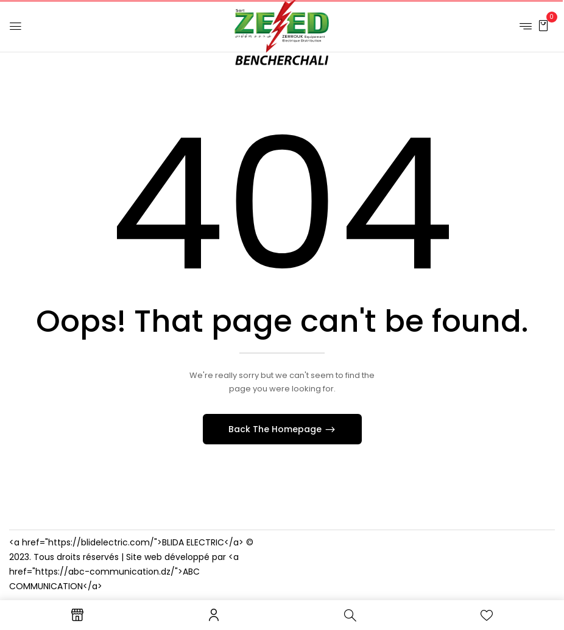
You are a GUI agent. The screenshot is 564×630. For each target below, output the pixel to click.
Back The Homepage (276, 429)
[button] (543, 25)
